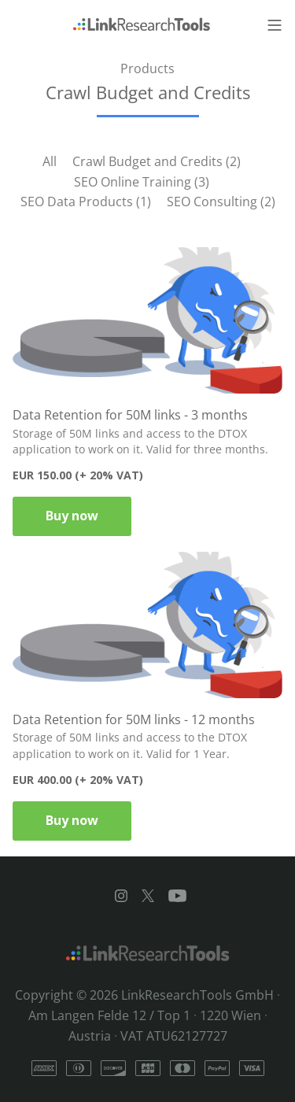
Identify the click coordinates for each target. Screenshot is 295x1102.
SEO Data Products (85, 201)
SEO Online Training (141, 181)
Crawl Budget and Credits (156, 161)
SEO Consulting (221, 201)
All (49, 161)
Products (147, 68)
